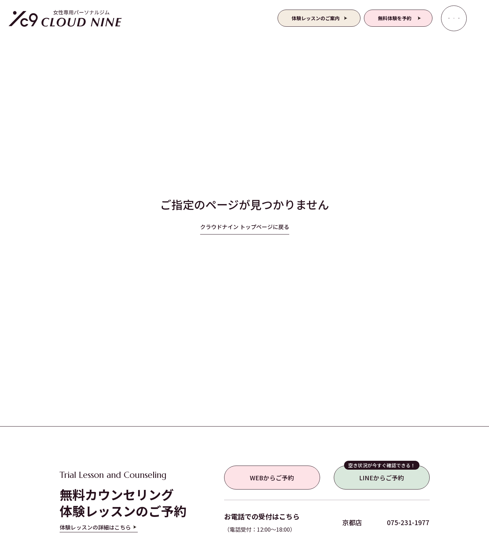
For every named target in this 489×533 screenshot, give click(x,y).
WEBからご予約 (272, 477)
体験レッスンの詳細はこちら (95, 527)
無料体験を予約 (395, 18)
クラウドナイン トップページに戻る (244, 227)
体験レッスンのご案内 (316, 18)
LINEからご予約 (381, 474)
